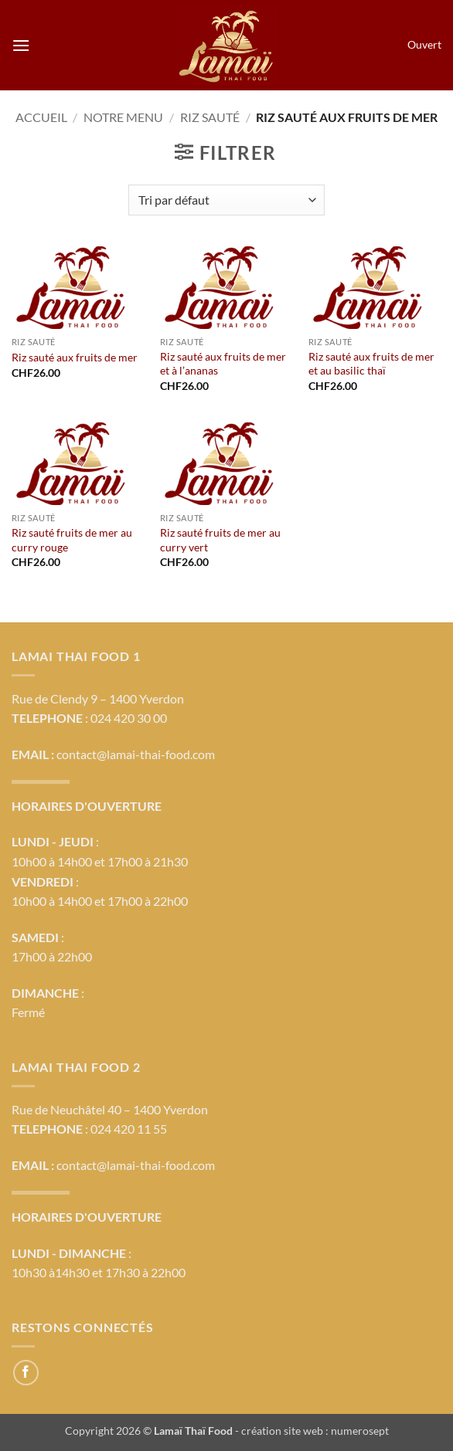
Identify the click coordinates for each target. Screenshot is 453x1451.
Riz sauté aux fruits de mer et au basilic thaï (371, 364)
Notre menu (123, 117)
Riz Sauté (210, 117)
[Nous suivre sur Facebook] (26, 1372)
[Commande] (226, 200)
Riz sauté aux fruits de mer (75, 357)
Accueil (41, 117)
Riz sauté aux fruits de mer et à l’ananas (223, 364)
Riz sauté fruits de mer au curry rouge (72, 540)
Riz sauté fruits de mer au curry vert (220, 540)
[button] (21, 45)
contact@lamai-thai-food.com (135, 754)
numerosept (360, 1430)
